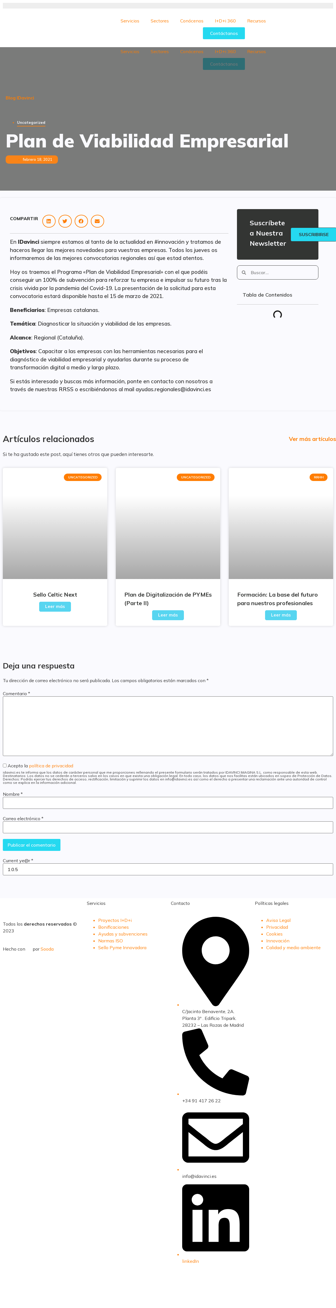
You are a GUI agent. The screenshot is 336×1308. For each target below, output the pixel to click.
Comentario (16, 693)
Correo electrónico (23, 818)
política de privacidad (51, 765)
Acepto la (168, 774)
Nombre (13, 794)
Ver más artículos (312, 438)
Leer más (55, 606)
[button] (49, 221)
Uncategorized (31, 122)
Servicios (130, 21)
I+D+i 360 (225, 21)
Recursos (256, 21)
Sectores (160, 21)
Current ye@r (18, 860)
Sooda (47, 949)
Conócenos (191, 21)
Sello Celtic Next (55, 594)
